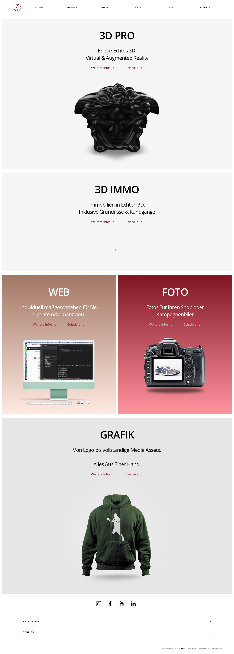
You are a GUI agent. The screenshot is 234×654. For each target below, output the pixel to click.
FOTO (138, 7)
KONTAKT (205, 7)
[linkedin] (134, 603)
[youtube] (122, 603)
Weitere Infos (103, 68)
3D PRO (39, 7)
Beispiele (134, 68)
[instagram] (99, 603)
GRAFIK (104, 7)
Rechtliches (31, 621)
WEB (170, 7)
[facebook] (111, 603)
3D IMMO (72, 7)
